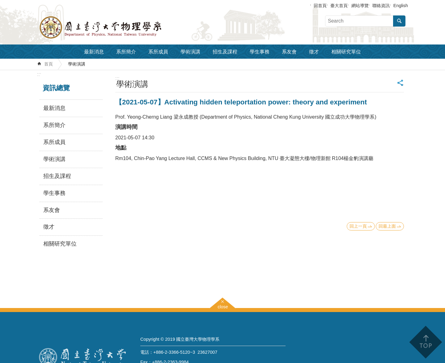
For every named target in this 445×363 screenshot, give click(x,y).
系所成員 (158, 51)
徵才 (314, 51)
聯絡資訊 (381, 5)
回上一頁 (358, 226)
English (400, 5)
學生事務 (259, 51)
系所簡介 (126, 51)
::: (39, 74)
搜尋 (399, 21)
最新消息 (94, 51)
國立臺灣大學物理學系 (114, 27)
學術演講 (190, 51)
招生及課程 (225, 51)
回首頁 (320, 5)
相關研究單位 (346, 51)
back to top (425, 342)
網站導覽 (360, 5)
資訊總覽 (56, 88)
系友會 (289, 51)
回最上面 (387, 226)
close (223, 306)
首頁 (48, 63)
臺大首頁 (339, 5)
